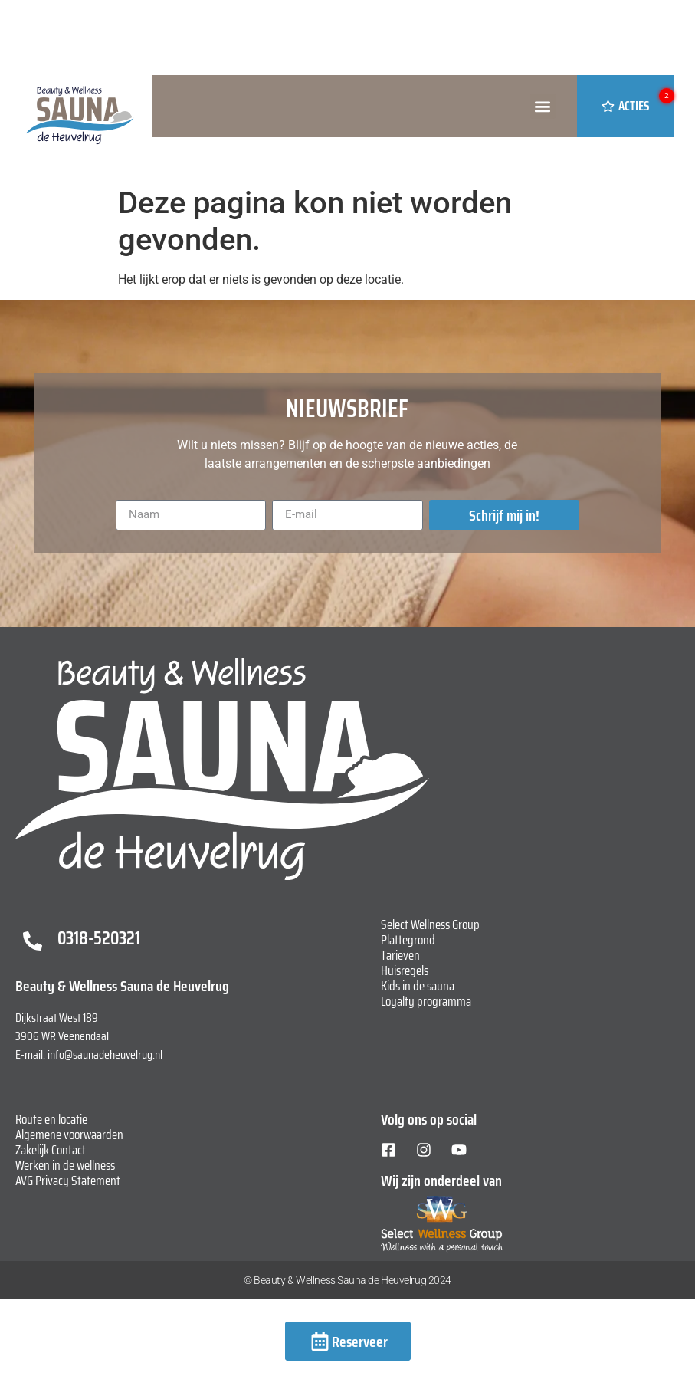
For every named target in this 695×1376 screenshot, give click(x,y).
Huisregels (404, 970)
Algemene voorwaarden (69, 1134)
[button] (543, 106)
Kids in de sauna (417, 985)
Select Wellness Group (430, 924)
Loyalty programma (426, 1001)
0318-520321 (98, 938)
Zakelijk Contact (50, 1150)
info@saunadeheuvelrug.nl (105, 1054)
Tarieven (400, 955)
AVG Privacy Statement (67, 1180)
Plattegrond (408, 939)
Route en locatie (51, 1119)
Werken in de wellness (65, 1165)
